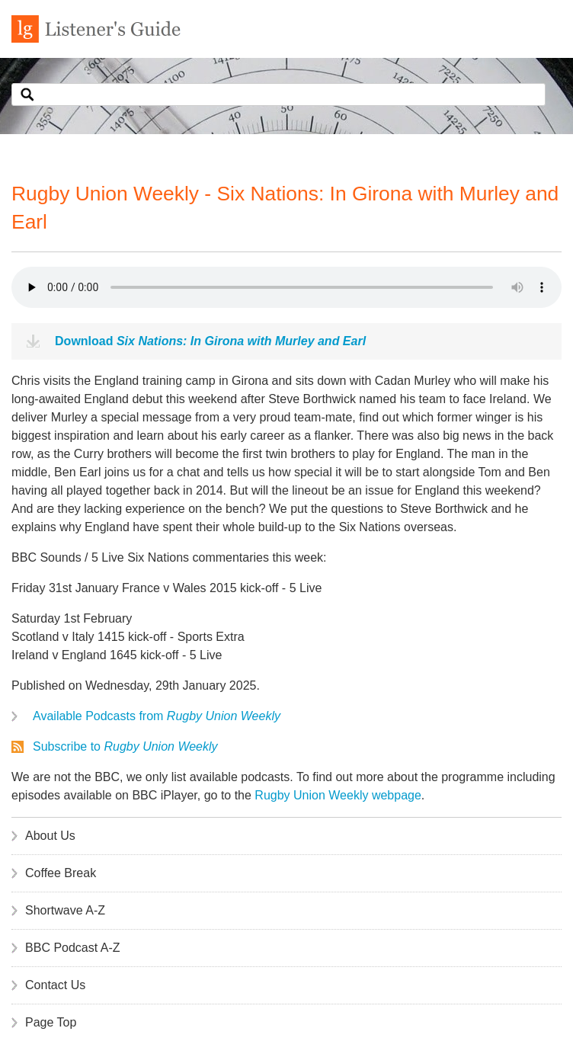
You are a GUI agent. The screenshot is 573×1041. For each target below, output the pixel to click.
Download (210, 341)
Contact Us (55, 985)
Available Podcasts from (156, 715)
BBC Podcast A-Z (72, 947)
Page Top (50, 1022)
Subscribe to (125, 746)
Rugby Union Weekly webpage (337, 795)
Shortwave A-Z (65, 910)
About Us (50, 835)
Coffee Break (60, 872)
